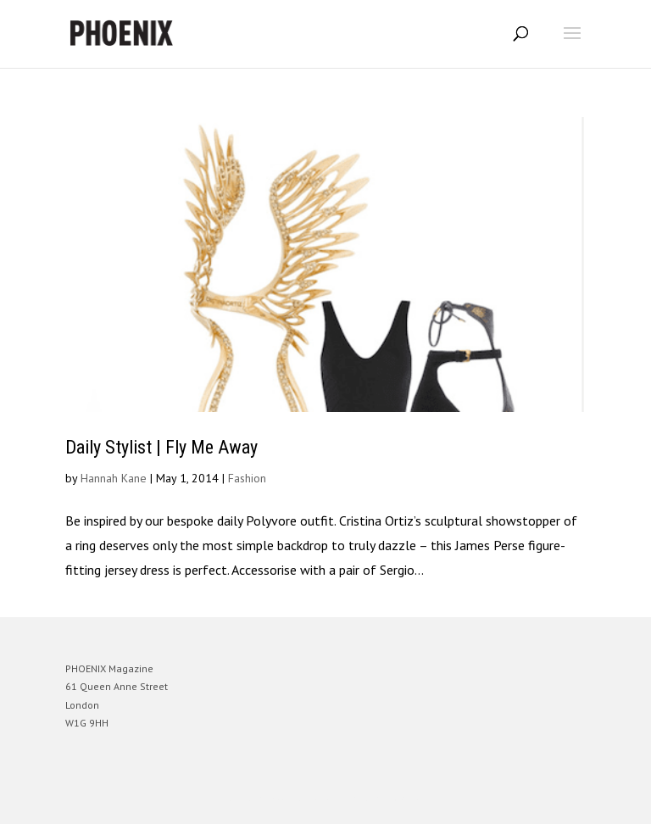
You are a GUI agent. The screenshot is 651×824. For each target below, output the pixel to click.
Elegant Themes (302, 798)
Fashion (247, 478)
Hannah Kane (114, 478)
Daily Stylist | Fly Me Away (161, 447)
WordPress (407, 798)
